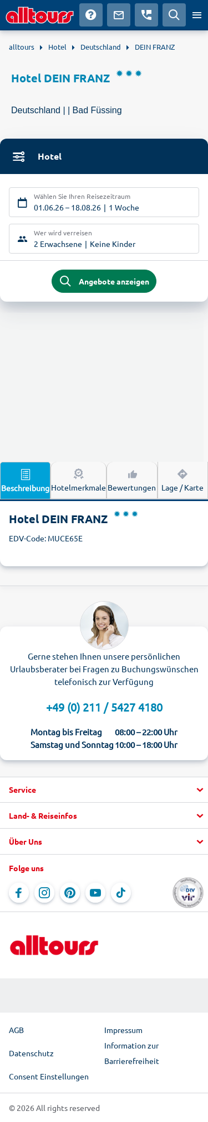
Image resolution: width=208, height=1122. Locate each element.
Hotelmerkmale (78, 479)
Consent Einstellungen (49, 1076)
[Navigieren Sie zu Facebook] (19, 893)
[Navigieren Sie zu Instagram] (44, 893)
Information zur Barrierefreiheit (131, 1053)
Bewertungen (132, 479)
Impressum (123, 1030)
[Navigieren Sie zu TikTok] (121, 893)
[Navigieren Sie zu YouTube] (95, 893)
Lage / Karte (182, 479)
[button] (104, 790)
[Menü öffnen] (197, 15)
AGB (16, 1030)
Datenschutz (31, 1053)
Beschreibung (25, 480)
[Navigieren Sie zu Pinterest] (70, 893)
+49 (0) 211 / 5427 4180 (104, 707)
